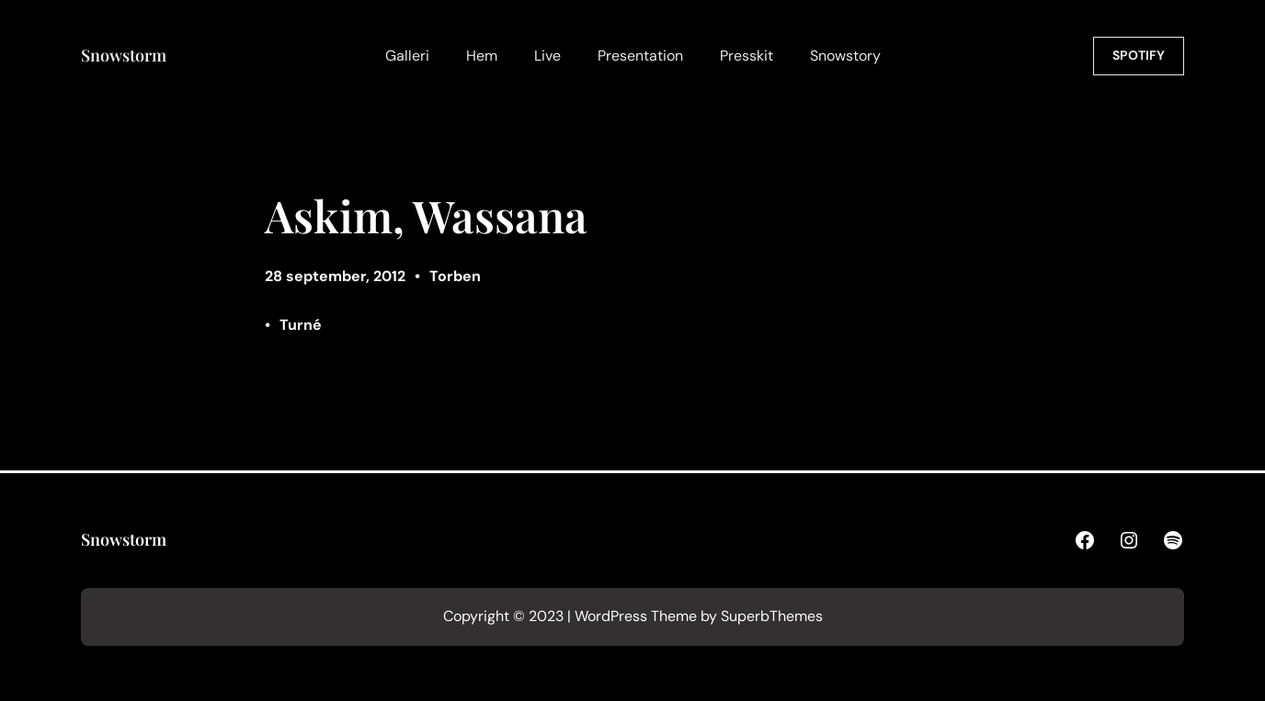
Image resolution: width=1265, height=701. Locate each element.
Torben (455, 276)
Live (547, 55)
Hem (481, 55)
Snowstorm (123, 55)
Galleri (407, 55)
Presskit (746, 55)
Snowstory (845, 55)
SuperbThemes (772, 616)
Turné (300, 324)
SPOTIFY (1138, 55)
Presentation (640, 55)
